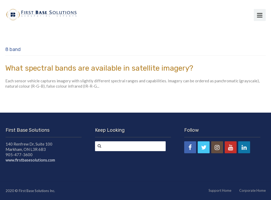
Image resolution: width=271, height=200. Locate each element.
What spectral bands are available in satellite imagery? (99, 68)
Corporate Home (252, 190)
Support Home (220, 190)
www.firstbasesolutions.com (30, 160)
